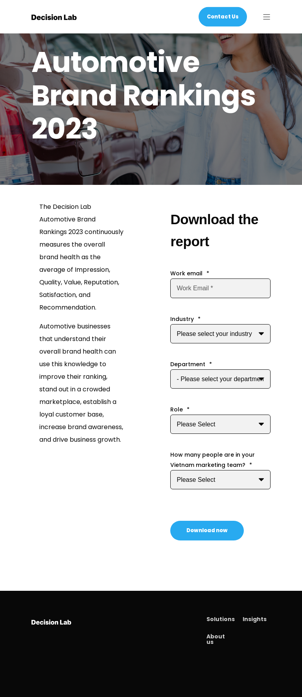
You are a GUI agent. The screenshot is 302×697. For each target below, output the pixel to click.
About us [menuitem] (215, 639)
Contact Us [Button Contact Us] (223, 16)
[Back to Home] (54, 17)
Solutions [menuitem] (220, 619)
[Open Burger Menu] (266, 17)
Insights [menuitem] (255, 619)
